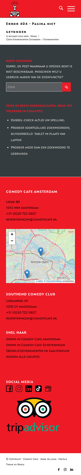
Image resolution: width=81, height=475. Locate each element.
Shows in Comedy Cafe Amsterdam (33, 339)
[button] (40, 251)
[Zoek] (59, 9)
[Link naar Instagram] (65, 469)
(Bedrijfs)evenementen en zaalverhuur (37, 351)
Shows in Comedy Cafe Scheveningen (35, 345)
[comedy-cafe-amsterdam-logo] (33, 9)
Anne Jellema (48, 459)
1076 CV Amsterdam (21, 307)
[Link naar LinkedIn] (71, 469)
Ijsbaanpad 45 (17, 301)
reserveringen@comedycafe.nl (31, 219)
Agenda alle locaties (23, 357)
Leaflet (39, 281)
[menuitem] (59, 9)
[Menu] (69, 9)
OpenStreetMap (54, 281)
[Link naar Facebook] (59, 469)
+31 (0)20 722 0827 (21, 214)
